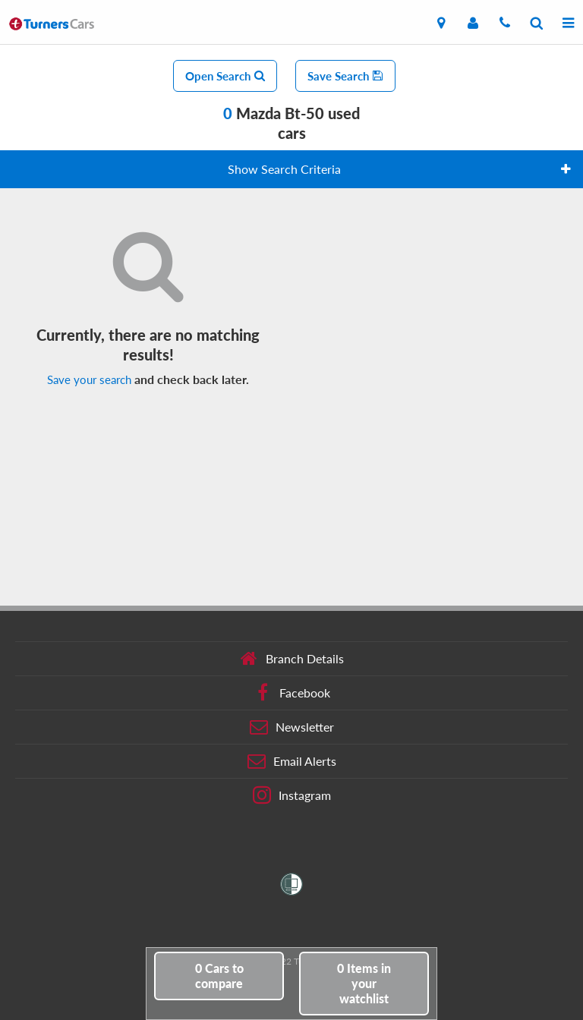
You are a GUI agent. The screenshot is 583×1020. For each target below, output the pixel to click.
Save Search (345, 76)
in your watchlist (364, 983)
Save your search (89, 379)
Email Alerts (291, 761)
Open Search (225, 76)
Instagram (292, 795)
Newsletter (292, 727)
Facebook (292, 693)
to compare (219, 975)
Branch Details (292, 659)
